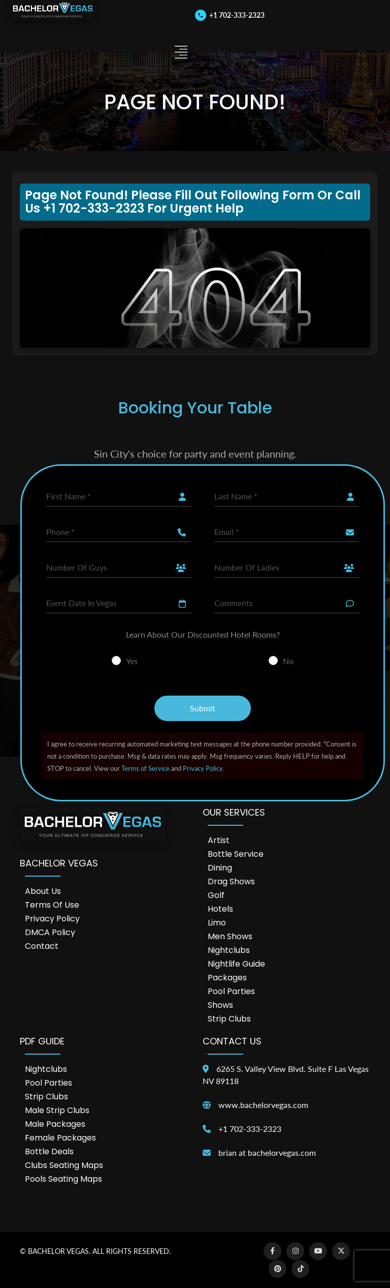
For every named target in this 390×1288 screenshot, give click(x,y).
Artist (219, 840)
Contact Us (232, 1041)
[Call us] (230, 15)
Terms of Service (145, 768)
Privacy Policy (203, 768)
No (288, 661)
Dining (220, 868)
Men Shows (230, 936)
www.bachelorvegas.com (263, 1105)
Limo (217, 922)
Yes (132, 661)
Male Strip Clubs (57, 1110)
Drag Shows (231, 881)
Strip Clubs (229, 1019)
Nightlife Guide (236, 964)
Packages (227, 977)
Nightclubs (229, 950)
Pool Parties (231, 991)
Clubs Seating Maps (64, 1165)
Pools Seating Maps (63, 1179)
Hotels (220, 909)
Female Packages (60, 1138)
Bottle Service (236, 854)
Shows (220, 1005)
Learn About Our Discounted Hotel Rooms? (203, 634)
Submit (202, 708)
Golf (216, 895)
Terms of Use (52, 905)
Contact (41, 946)
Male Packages (55, 1124)
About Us (43, 891)
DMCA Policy (50, 932)
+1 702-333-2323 (249, 1128)
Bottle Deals (49, 1151)
